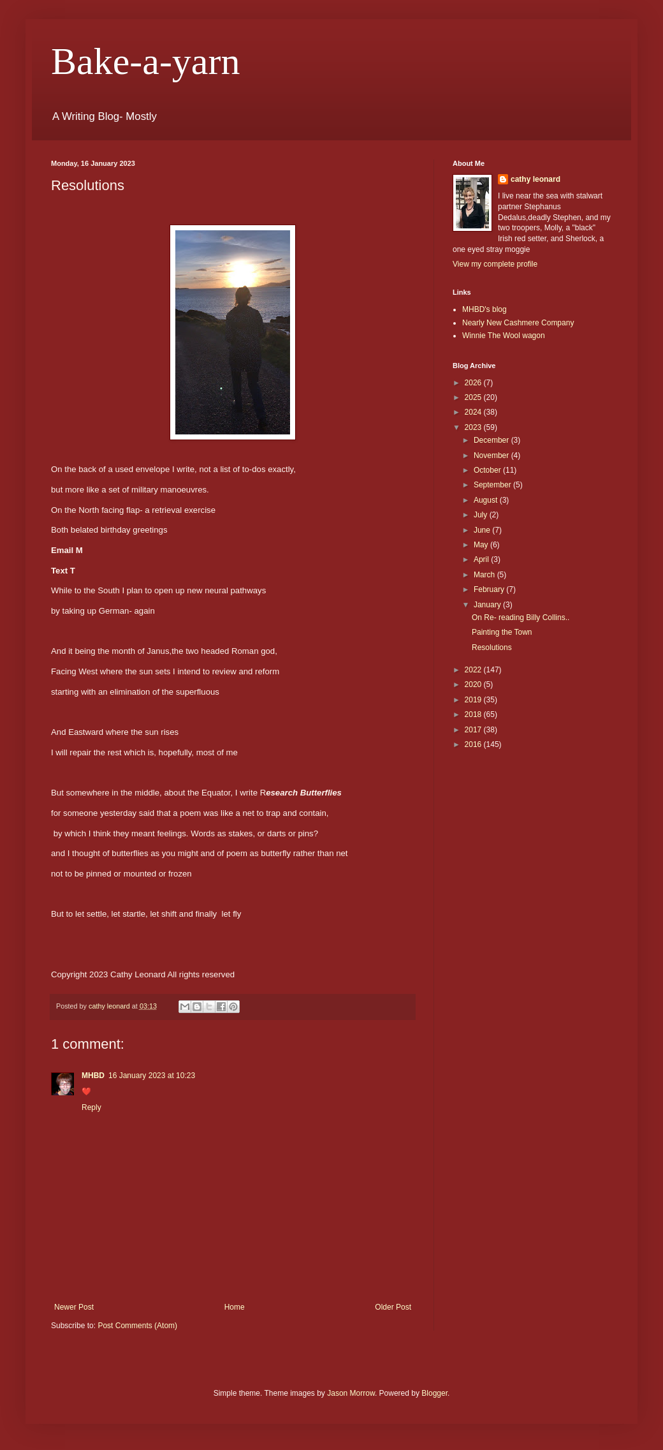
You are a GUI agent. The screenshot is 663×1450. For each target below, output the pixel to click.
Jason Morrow (351, 1393)
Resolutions (492, 647)
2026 (474, 382)
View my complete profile (495, 264)
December (492, 440)
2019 (474, 699)
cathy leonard (535, 179)
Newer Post (74, 1307)
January (488, 604)
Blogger (434, 1393)
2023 (474, 427)
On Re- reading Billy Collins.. (520, 617)
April (482, 559)
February (490, 589)
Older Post (393, 1307)
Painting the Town (502, 632)
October (488, 470)
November (492, 455)
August (487, 500)
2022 (474, 669)
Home (234, 1307)
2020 (474, 684)
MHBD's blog (484, 309)
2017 (474, 729)
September (493, 484)
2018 (474, 714)
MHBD (93, 1075)
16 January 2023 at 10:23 (151, 1075)
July (482, 514)
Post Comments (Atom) (137, 1325)
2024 (474, 412)
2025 (474, 397)
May (482, 544)
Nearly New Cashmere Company (518, 322)
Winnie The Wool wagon (503, 335)
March (485, 574)
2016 (474, 744)
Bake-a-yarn (145, 61)
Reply (91, 1107)
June (483, 530)
